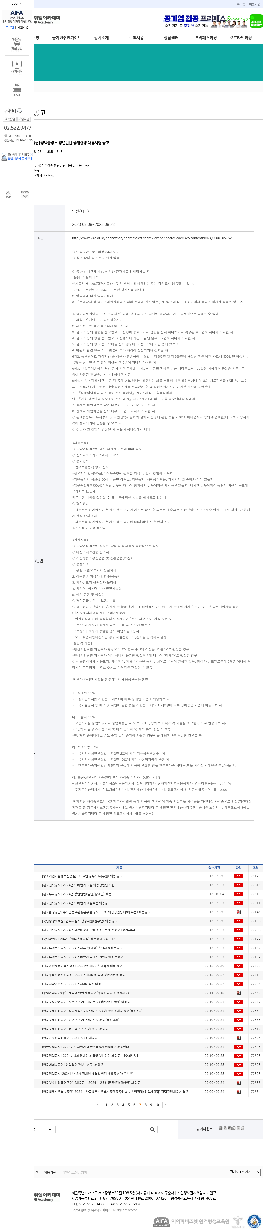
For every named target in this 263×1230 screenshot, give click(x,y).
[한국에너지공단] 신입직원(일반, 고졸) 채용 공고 (74, 1065)
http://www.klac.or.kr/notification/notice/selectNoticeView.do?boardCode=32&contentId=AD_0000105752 (152, 238)
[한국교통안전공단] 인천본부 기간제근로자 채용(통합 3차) (81, 1020)
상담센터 (171, 37)
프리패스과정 (206, 37)
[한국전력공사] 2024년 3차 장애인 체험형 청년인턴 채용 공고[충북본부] (90, 1056)
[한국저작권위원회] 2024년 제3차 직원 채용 (71, 984)
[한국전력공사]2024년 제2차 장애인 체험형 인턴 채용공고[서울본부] (88, 1074)
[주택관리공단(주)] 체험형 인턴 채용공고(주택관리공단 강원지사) (85, 993)
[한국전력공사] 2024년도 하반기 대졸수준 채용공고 (76, 903)
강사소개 (101, 37)
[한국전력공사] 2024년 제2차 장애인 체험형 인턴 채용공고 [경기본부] (88, 930)
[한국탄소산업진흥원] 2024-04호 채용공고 (71, 1038)
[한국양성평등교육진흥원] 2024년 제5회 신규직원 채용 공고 (82, 966)
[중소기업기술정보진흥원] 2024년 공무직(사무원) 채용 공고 (82, 876)
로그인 (241, 4)
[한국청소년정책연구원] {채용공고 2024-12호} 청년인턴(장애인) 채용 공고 (93, 1083)
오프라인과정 (241, 37)
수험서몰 (136, 37)
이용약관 (50, 1173)
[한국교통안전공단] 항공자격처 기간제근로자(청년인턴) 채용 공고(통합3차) (92, 1011)
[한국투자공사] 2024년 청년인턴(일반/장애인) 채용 (77, 894)
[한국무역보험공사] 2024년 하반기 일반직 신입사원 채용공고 (82, 957)
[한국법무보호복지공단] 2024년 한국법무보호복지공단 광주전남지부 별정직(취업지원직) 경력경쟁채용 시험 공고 (117, 1092)
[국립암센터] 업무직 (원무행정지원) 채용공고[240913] (79, 939)
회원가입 (255, 4)
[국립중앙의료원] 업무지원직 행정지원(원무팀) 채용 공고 (80, 921)
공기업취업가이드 (66, 37)
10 (157, 1105)
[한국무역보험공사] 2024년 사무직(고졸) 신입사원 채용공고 (82, 948)
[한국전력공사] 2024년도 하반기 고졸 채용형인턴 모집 (78, 885)
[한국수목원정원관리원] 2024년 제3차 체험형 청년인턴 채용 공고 (85, 975)
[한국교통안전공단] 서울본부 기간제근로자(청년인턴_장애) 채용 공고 (88, 1002)
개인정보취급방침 (74, 1173)
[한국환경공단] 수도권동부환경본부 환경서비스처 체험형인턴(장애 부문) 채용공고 (96, 912)
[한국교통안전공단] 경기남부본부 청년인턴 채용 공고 (77, 1029)
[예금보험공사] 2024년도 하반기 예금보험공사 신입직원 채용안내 (85, 1047)
